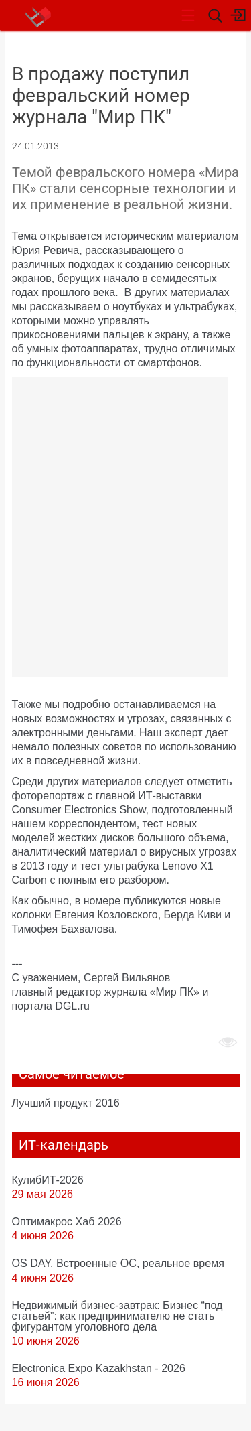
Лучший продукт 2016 (66, 1103)
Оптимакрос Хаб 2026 (67, 1221)
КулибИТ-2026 (48, 1180)
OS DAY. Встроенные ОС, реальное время (118, 1263)
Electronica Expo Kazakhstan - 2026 (98, 1368)
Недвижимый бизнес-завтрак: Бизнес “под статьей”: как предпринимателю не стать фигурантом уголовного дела (117, 1316)
